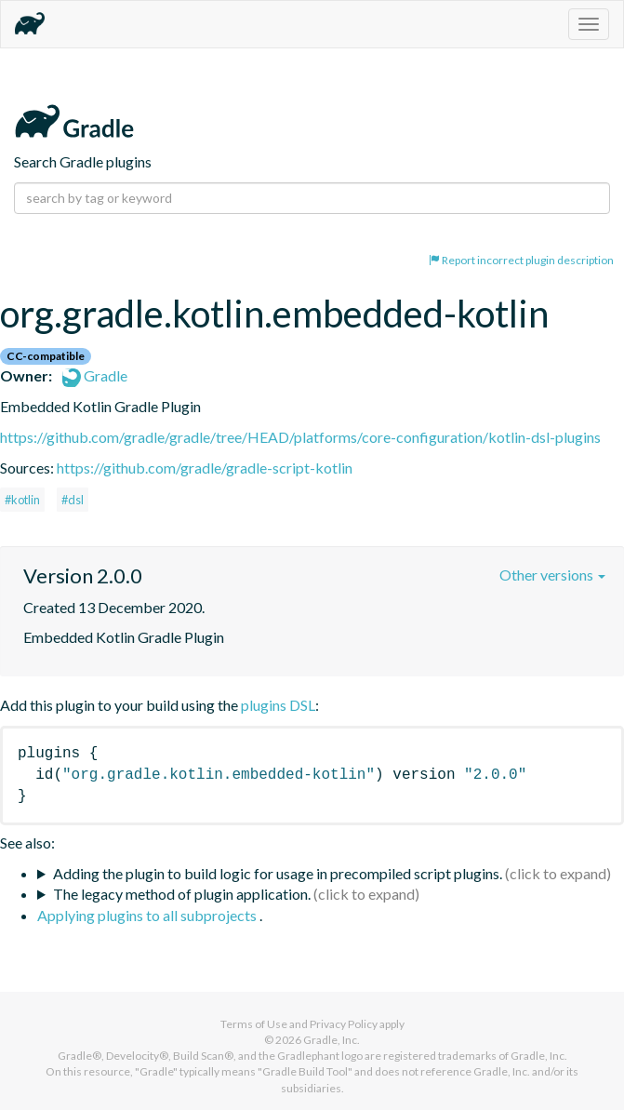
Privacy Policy (344, 1024)
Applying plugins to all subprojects (148, 915)
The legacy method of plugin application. (182, 894)
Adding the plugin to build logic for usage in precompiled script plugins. (277, 873)
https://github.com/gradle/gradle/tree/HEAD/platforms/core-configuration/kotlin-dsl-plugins (300, 437)
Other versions (552, 574)
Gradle (94, 375)
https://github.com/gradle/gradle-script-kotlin (204, 467)
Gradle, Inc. (331, 1040)
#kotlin (22, 499)
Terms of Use (253, 1024)
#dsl (72, 499)
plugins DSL (278, 705)
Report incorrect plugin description (521, 260)
